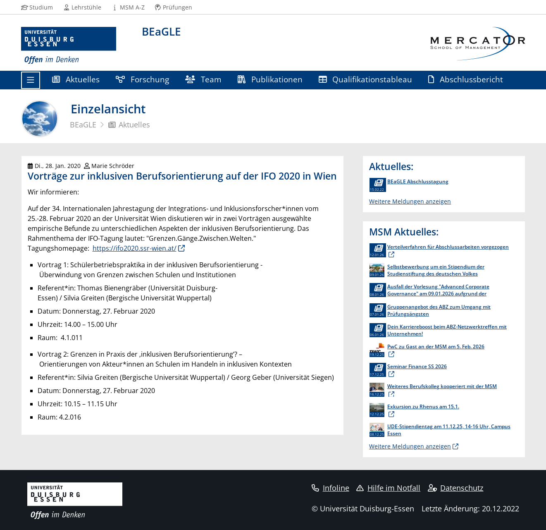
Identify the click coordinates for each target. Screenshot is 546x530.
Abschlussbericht (465, 79)
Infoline (330, 488)
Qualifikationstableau (365, 79)
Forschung (142, 79)
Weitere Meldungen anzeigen (410, 201)
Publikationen (270, 79)
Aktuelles (76, 79)
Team (203, 79)
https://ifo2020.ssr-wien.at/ (134, 248)
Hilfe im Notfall (388, 488)
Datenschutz (456, 488)
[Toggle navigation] (30, 80)
